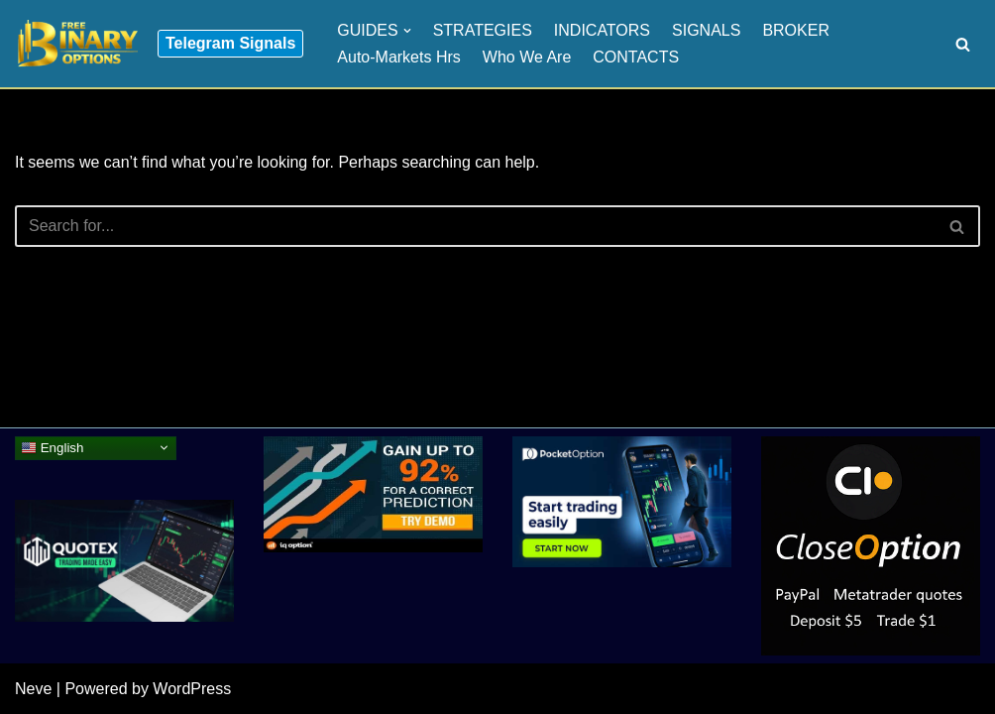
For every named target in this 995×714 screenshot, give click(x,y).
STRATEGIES (482, 30)
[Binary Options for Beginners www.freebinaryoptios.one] (76, 43)
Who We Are (527, 57)
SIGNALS (706, 30)
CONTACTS (636, 57)
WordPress (192, 688)
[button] (407, 31)
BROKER (795, 30)
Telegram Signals (230, 43)
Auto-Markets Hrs (398, 57)
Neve (33, 688)
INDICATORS (602, 30)
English (52, 447)
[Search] (962, 44)
